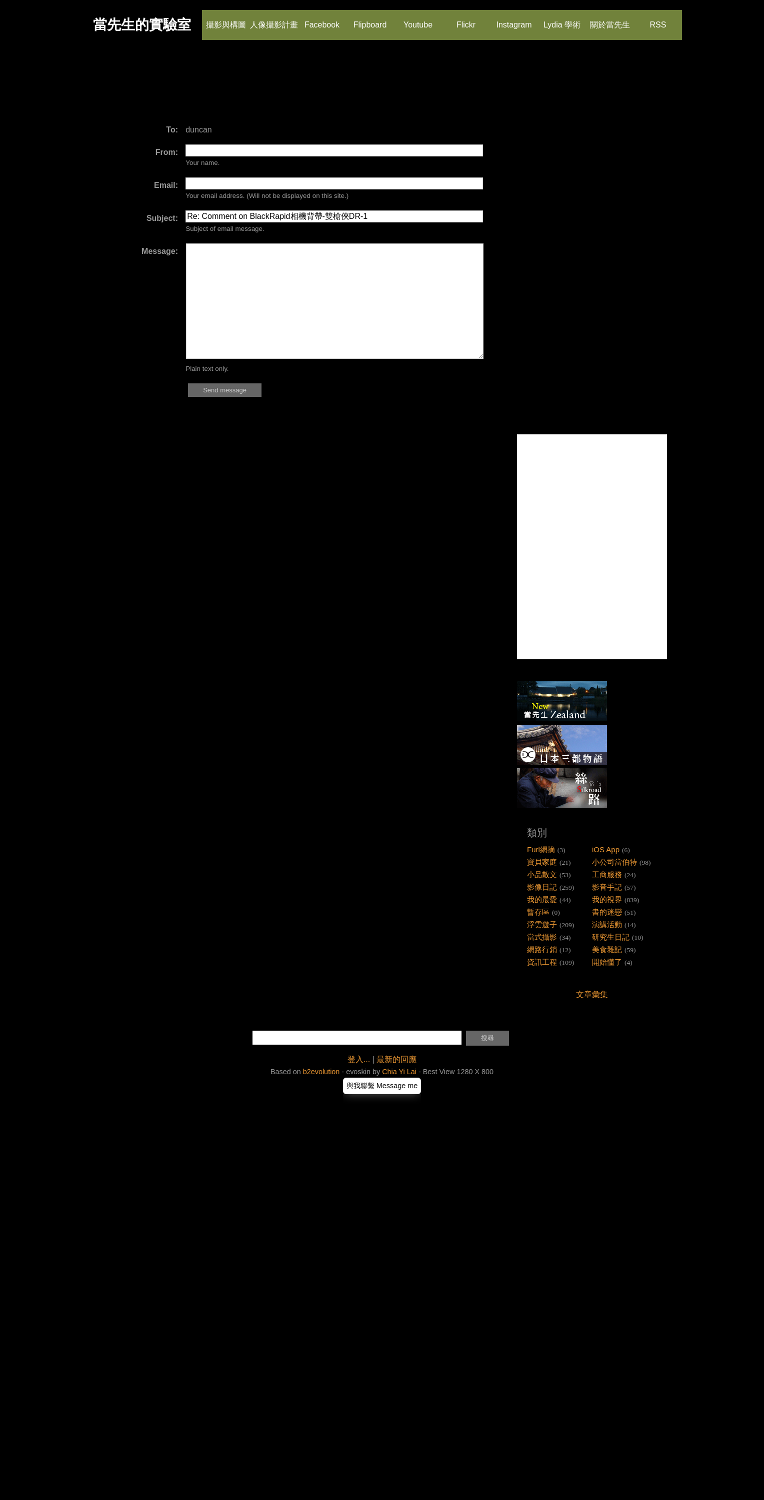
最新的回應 (396, 1059)
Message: (160, 251)
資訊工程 (542, 962)
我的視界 (607, 899)
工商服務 (607, 874)
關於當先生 (610, 19)
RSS (657, 19)
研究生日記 (611, 937)
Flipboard (370, 19)
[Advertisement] (279, 87)
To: (172, 129)
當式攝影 (542, 937)
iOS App (606, 849)
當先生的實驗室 (142, 24)
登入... (359, 1059)
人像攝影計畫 (274, 19)
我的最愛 (542, 899)
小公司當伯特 (614, 862)
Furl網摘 (541, 849)
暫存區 (538, 912)
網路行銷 (542, 949)
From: (167, 152)
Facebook (322, 19)
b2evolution (321, 1072)
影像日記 (542, 887)
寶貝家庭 (542, 862)
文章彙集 (592, 994)
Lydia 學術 (562, 19)
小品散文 (542, 874)
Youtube (418, 19)
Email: (166, 185)
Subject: (162, 218)
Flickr (465, 19)
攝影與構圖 (226, 19)
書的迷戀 (607, 912)
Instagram (514, 19)
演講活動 (607, 924)
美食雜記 (607, 949)
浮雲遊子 (542, 924)
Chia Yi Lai (399, 1072)
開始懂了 (607, 962)
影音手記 (607, 887)
